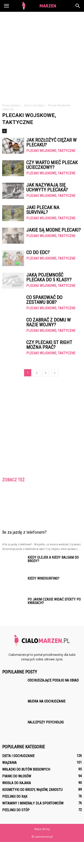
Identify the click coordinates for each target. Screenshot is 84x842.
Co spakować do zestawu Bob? (44, 300)
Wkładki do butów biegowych (26, 769)
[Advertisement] (42, 56)
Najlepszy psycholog (46, 722)
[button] (78, 6)
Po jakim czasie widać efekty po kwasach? (54, 601)
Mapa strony (42, 829)
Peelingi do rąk (14, 796)
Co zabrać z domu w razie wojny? (48, 322)
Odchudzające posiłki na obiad (53, 680)
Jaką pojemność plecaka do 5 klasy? (49, 277)
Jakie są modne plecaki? (53, 230)
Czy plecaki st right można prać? (49, 345)
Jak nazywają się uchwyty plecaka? (47, 187)
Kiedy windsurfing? (43, 578)
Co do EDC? (38, 252)
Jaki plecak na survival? (42, 210)
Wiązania (9, 763)
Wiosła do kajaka (16, 783)
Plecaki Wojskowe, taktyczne (50, 151)
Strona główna (11, 105)
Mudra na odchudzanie (46, 701)
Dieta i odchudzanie (18, 756)
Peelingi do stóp (16, 810)
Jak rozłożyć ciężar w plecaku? (51, 142)
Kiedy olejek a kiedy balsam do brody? (53, 559)
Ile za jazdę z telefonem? (24, 532)
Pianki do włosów (16, 776)
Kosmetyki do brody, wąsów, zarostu (32, 790)
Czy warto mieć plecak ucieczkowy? (52, 165)
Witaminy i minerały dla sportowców (32, 803)
